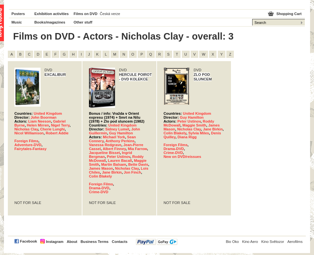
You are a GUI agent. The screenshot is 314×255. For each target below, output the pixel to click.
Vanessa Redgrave (105, 145)
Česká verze (110, 14)
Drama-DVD (99, 188)
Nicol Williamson (29, 133)
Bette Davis (138, 164)
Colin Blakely (100, 176)
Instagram (54, 242)
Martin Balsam (113, 164)
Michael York (114, 137)
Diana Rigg (187, 137)
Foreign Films (26, 141)
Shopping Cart (289, 14)
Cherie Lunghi (52, 129)
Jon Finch (132, 172)
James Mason (101, 168)
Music (16, 22)
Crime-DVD (98, 192)
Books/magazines (49, 22)
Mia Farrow (137, 149)
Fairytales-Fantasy (30, 149)
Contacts (120, 242)
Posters (18, 14)
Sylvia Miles (198, 133)
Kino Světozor (272, 242)
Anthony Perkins (119, 141)
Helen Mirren (38, 125)
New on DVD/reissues (182, 157)
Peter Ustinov (118, 157)
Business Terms (94, 242)
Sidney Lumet (117, 129)
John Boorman (44, 117)
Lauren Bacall (120, 160)
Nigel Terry (60, 125)
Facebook (28, 241)
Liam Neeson (39, 121)
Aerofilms (295, 242)
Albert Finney (114, 149)
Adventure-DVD (28, 145)
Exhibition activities (51, 14)
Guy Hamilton (121, 133)
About (72, 242)
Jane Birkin (112, 172)
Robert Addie (57, 133)
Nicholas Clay (26, 129)
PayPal (156, 242)
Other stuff (83, 22)
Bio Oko (232, 242)
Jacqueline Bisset (104, 153)
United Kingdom (48, 113)
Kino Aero (250, 242)
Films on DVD (85, 14)
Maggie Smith (194, 125)
